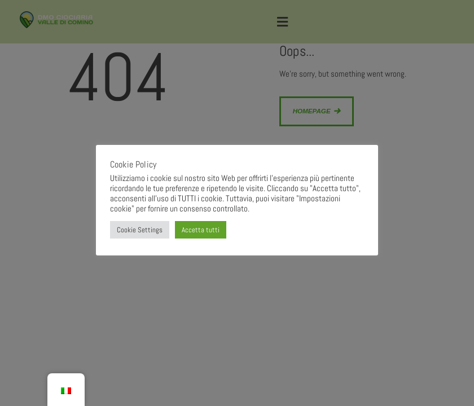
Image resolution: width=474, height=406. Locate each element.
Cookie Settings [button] (140, 230)
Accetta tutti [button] (201, 230)
